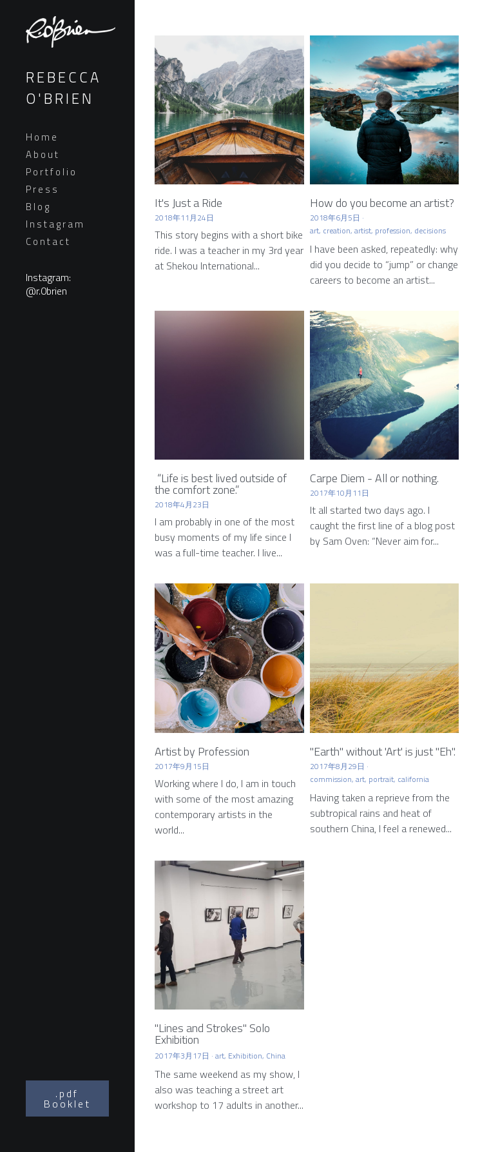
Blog (38, 206)
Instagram (55, 224)
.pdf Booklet (67, 1098)
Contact (48, 241)
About (43, 154)
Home (42, 137)
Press (42, 189)
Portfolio (51, 171)
